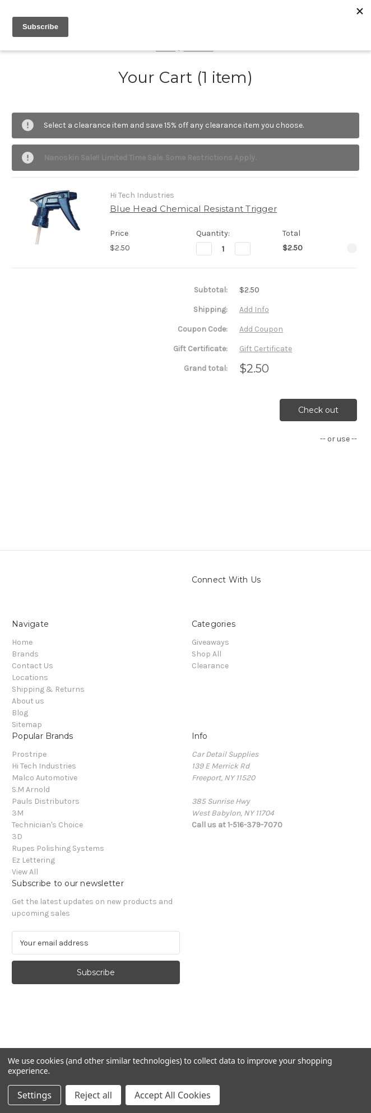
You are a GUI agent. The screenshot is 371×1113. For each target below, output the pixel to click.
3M (18, 813)
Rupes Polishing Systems (58, 848)
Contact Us (32, 665)
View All (25, 872)
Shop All (206, 654)
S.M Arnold (31, 789)
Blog (20, 713)
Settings (34, 1095)
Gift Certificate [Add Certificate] (265, 348)
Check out (318, 410)
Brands (25, 654)
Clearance (210, 665)
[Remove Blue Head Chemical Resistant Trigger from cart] (352, 248)
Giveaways (210, 642)
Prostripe (29, 754)
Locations (30, 677)
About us (28, 701)
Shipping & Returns (48, 689)
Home (22, 642)
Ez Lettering (33, 860)
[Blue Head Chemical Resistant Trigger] (223, 249)
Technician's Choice (47, 825)
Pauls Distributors (46, 801)
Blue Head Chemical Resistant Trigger (193, 208)
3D (17, 836)
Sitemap (27, 724)
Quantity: (213, 233)
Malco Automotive (44, 778)
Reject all (93, 1095)
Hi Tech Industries (44, 766)
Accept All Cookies (173, 1095)
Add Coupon (261, 329)
